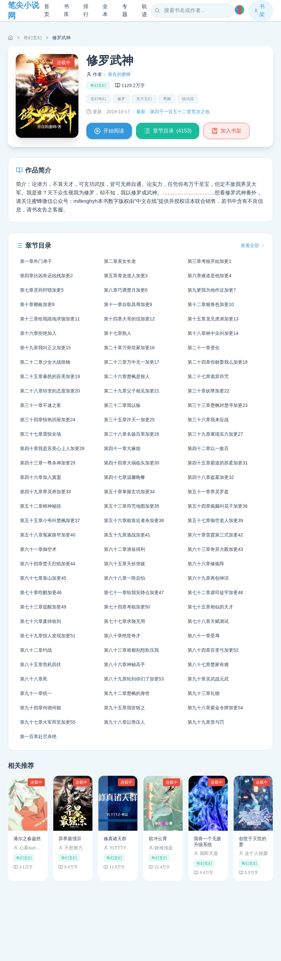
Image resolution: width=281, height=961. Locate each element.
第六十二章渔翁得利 (124, 549)
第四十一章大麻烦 (122, 448)
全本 (105, 10)
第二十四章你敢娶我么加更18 (218, 362)
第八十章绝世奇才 (122, 635)
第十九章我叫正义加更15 (45, 347)
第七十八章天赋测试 (208, 621)
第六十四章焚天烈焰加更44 (47, 563)
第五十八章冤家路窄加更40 (47, 534)
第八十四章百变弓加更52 (213, 650)
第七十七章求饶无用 (124, 621)
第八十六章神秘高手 (124, 664)
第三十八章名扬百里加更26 (131, 434)
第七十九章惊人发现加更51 (47, 635)
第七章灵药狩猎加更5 (42, 290)
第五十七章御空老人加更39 (215, 520)
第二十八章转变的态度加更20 (50, 390)
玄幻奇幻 (98, 99)
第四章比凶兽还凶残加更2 (46, 275)
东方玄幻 (144, 99)
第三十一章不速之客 (40, 405)
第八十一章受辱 (204, 635)
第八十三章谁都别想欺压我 (131, 650)
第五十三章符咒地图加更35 (131, 506)
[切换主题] (239, 10)
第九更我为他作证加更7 (212, 290)
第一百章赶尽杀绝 (38, 736)
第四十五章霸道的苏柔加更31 (218, 462)
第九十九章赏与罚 (206, 722)
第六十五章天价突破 (124, 563)
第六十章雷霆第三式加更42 (215, 534)
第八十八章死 (33, 678)
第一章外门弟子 (36, 261)
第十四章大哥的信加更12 (129, 318)
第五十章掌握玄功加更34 (129, 491)
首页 (46, 10)
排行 (86, 10)
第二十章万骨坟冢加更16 (129, 347)
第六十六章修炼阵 (206, 563)
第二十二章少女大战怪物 (45, 362)
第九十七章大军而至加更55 (47, 722)
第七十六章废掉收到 (40, 621)
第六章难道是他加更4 (209, 275)
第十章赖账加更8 (37, 304)
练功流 (188, 99)
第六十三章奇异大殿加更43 (215, 549)
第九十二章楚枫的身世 (127, 693)
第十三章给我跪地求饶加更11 (50, 318)
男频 (167, 99)
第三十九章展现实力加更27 (215, 434)
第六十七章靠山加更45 (43, 578)
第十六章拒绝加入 (38, 333)
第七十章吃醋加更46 (41, 592)
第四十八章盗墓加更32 (211, 477)
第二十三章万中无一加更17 (131, 362)
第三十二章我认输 (122, 405)
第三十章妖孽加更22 (208, 390)
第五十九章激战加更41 (127, 534)
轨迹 (144, 10)
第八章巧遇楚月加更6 (126, 290)
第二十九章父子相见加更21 (131, 390)
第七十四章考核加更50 (127, 606)
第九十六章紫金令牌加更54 (215, 707)
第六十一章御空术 (38, 549)
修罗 (121, 99)
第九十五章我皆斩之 (124, 707)
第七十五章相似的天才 (210, 606)
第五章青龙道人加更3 (126, 275)
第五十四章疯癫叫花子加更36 (218, 506)
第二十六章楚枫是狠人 (127, 376)
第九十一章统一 (36, 693)
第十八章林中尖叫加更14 (213, 333)
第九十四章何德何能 (40, 707)
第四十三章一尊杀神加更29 (47, 462)
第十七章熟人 (117, 333)
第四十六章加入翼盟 (40, 477)
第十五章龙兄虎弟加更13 (213, 318)
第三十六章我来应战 (208, 419)
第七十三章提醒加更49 (43, 606)
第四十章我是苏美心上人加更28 (52, 448)
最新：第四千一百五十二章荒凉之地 (172, 111)
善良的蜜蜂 (119, 74)
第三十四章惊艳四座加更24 (47, 419)
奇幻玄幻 (33, 37)
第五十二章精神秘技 (40, 506)
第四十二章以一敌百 (208, 448)
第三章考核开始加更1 (209, 261)
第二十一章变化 (204, 347)
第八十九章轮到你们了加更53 (134, 678)
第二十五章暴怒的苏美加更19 (50, 376)
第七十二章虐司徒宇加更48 (215, 592)
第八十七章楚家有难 (208, 664)
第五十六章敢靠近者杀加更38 (134, 520)
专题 (124, 10)
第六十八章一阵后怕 (124, 578)
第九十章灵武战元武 (208, 678)
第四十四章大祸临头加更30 (131, 462)
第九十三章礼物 (204, 693)
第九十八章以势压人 (124, 722)
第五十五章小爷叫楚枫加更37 (50, 520)
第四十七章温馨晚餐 (124, 477)
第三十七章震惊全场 (40, 434)
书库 (66, 10)
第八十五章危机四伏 (40, 664)
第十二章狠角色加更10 (211, 304)
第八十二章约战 (36, 650)
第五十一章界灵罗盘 (208, 491)
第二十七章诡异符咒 (208, 376)
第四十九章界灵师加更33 (45, 491)
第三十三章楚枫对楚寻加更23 (218, 405)
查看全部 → (253, 245)
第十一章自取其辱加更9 (128, 304)
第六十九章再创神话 (208, 578)
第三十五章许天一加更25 (129, 419)
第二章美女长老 (120, 261)
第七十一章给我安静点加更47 (134, 592)
